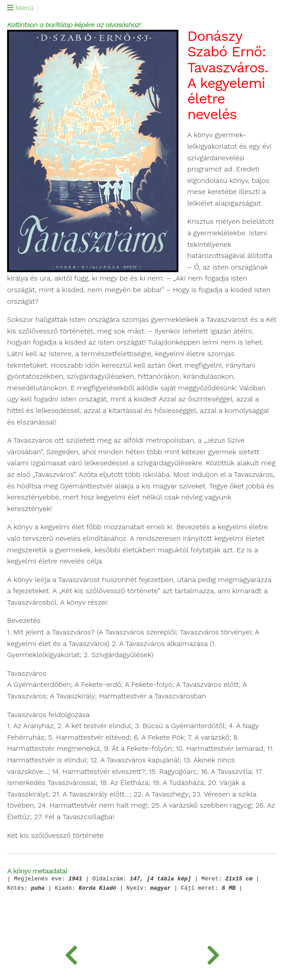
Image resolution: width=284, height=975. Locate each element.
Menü (20, 8)
